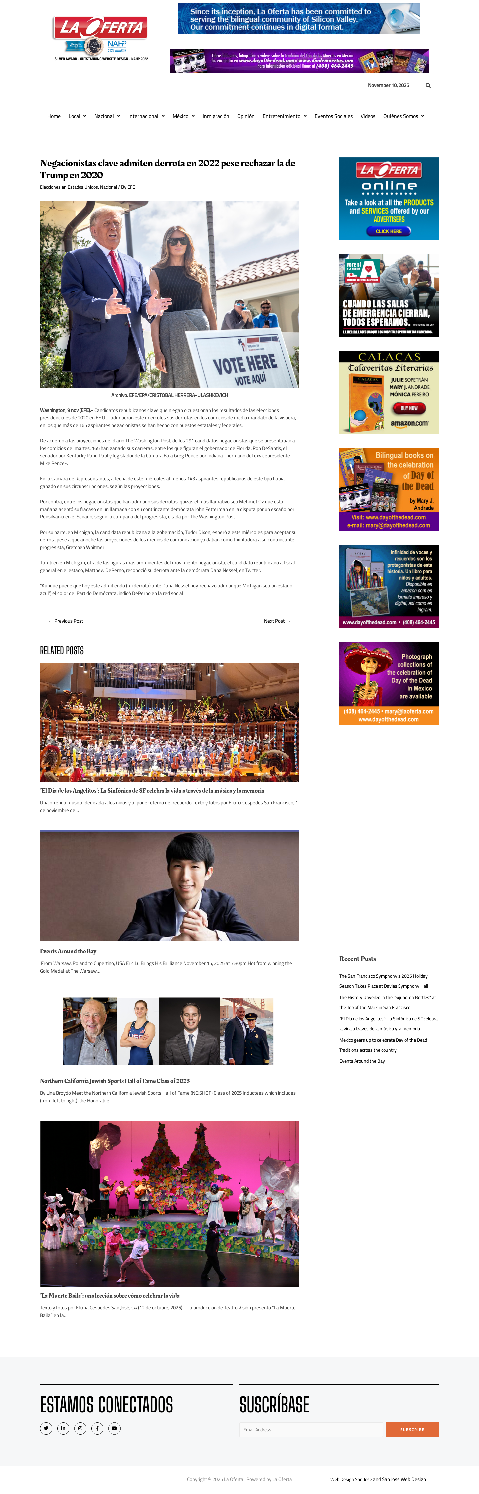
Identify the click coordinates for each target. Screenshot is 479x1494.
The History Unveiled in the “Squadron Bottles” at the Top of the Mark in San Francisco (388, 1002)
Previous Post (67, 621)
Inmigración (216, 116)
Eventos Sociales (334, 116)
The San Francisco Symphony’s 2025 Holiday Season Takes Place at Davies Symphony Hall (387, 981)
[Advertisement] (389, 785)
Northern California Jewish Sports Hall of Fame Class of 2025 (120, 1082)
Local (77, 116)
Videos (368, 116)
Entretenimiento (285, 116)
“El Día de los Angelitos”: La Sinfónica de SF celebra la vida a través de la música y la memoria (160, 791)
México (184, 116)
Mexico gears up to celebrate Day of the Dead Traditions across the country (387, 1055)
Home (54, 116)
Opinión (246, 116)
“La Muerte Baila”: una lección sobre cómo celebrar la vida (115, 1296)
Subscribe (412, 1430)
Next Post (276, 621)
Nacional (107, 116)
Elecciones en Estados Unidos (71, 187)
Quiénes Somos (403, 116)
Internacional (146, 116)
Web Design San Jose (351, 1480)
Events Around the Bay (70, 952)
